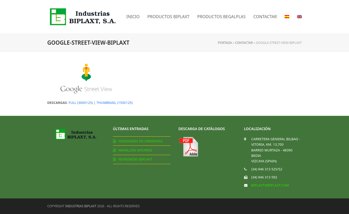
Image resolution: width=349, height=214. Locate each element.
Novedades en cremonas (140, 141)
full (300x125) (81, 102)
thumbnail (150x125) (115, 102)
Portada (225, 43)
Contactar (244, 43)
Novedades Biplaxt (135, 159)
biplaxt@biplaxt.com (270, 185)
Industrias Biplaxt (81, 206)
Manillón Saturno (135, 150)
